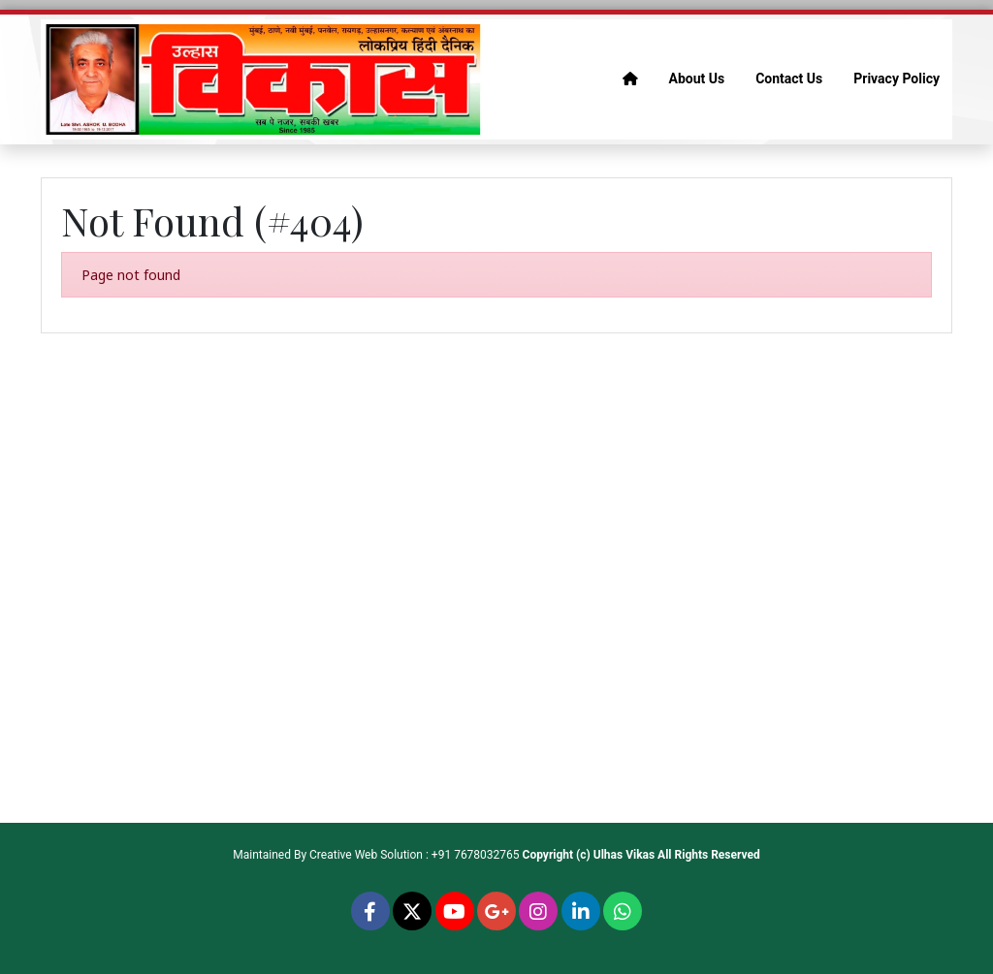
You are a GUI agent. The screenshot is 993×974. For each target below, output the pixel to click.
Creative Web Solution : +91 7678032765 (414, 855)
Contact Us (788, 78)
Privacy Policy (896, 78)
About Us (697, 78)
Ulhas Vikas (624, 855)
